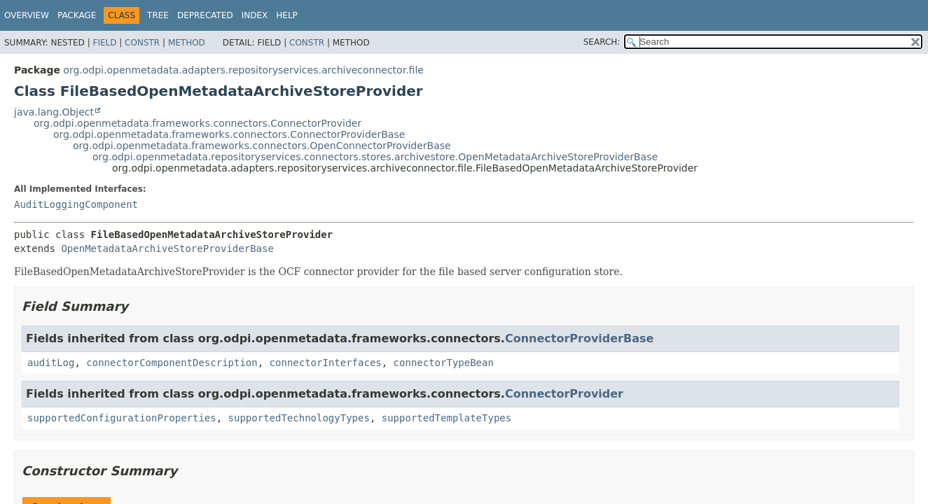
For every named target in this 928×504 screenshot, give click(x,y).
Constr (142, 43)
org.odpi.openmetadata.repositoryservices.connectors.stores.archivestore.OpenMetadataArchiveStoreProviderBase (375, 156)
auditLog (50, 362)
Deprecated (205, 15)
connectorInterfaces (326, 362)
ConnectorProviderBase (579, 338)
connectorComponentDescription (171, 362)
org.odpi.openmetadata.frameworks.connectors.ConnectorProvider (197, 123)
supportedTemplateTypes (446, 418)
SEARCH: (602, 42)
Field (104, 43)
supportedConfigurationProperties (121, 418)
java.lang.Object (54, 112)
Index (255, 15)
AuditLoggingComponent (76, 204)
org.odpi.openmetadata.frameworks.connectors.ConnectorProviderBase (229, 134)
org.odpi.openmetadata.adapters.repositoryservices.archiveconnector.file (243, 70)
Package (76, 15)
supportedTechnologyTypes (299, 418)
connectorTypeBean (444, 362)
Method (186, 43)
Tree (158, 15)
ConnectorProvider (564, 393)
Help (287, 15)
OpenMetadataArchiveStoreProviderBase (167, 248)
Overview (26, 15)
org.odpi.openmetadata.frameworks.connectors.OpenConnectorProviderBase (262, 145)
